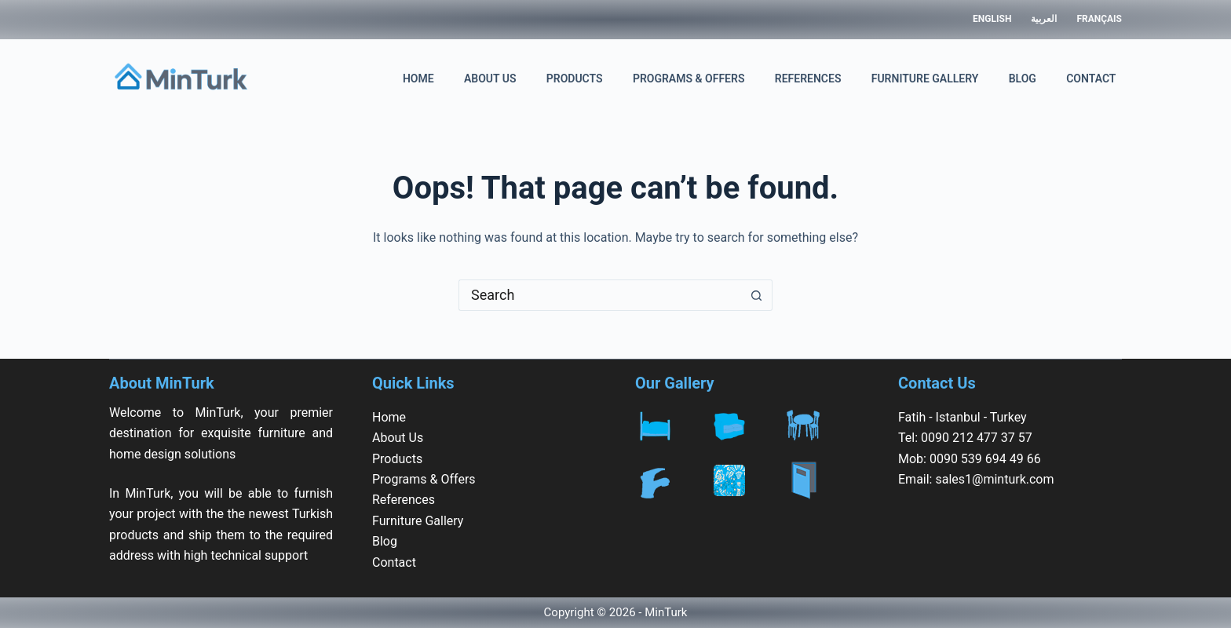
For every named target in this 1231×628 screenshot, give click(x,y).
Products (574, 78)
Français (1099, 18)
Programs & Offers (689, 78)
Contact (1091, 78)
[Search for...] (599, 295)
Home (418, 78)
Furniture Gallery (925, 78)
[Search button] (757, 295)
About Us (490, 78)
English (992, 18)
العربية (1044, 18)
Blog (1022, 78)
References (808, 78)
